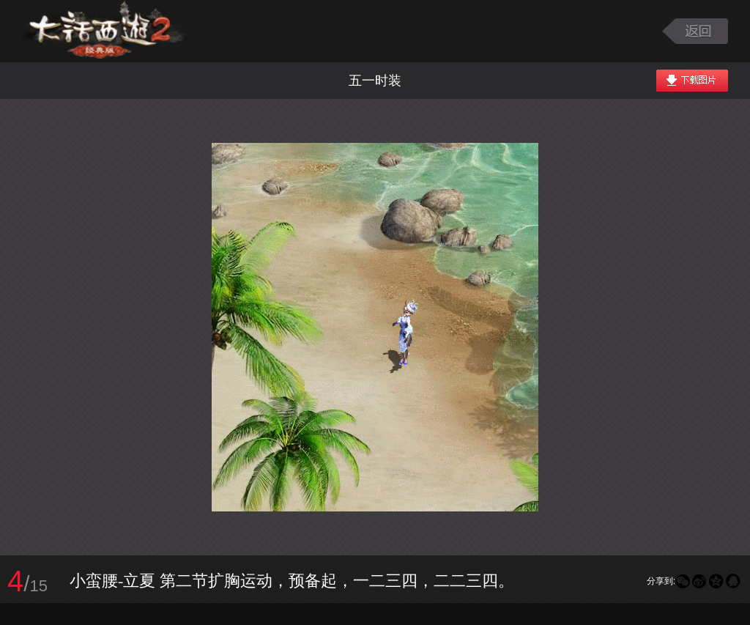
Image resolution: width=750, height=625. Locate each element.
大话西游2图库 (104, 31)
